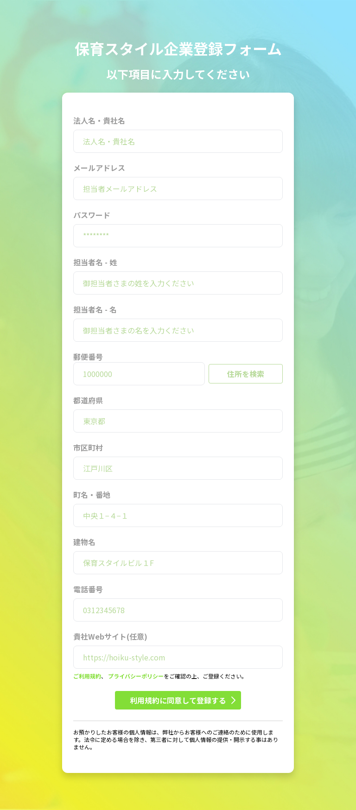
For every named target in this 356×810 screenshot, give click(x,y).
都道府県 (88, 400)
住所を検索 (245, 373)
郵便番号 (88, 356)
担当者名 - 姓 (95, 262)
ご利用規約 (87, 676)
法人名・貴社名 (99, 120)
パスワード (91, 214)
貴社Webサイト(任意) (110, 636)
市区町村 (88, 447)
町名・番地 (91, 494)
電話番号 (88, 589)
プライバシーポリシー (136, 676)
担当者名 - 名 (95, 309)
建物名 (84, 541)
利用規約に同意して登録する (182, 700)
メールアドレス (99, 167)
